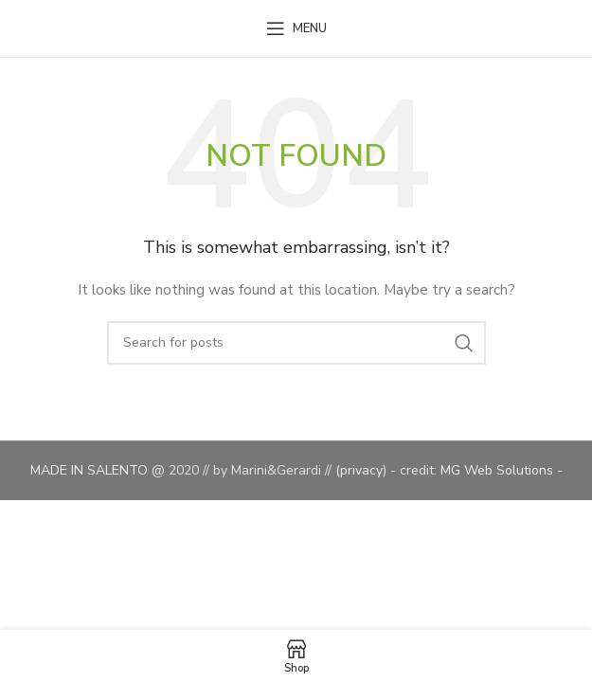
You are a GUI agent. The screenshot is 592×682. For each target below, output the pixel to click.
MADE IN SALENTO (91, 470)
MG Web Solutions (498, 470)
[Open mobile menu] (296, 28)
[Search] (296, 343)
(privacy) (362, 470)
